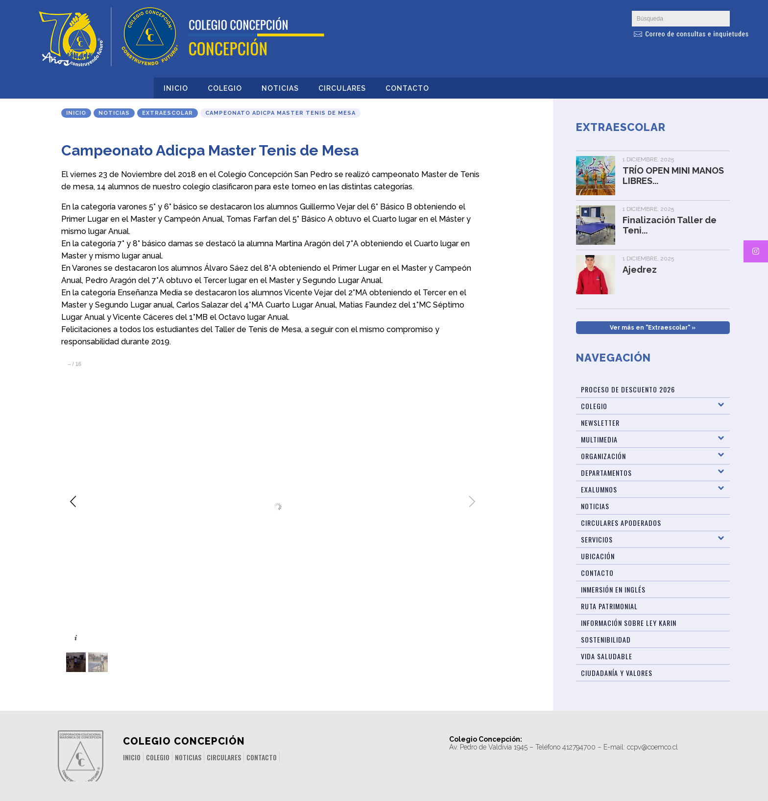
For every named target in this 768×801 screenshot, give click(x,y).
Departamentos (606, 472)
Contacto (407, 88)
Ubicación (598, 556)
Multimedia (599, 439)
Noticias (280, 88)
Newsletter (600, 422)
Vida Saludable (606, 656)
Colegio (225, 88)
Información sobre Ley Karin (628, 623)
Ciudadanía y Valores (616, 673)
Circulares (342, 88)
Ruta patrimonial (609, 606)
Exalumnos (599, 489)
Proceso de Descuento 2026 (628, 389)
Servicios (597, 539)
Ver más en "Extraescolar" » (653, 327)
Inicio (176, 88)
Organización (603, 456)
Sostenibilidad (606, 639)
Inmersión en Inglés (613, 589)
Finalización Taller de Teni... (670, 225)
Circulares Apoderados (621, 522)
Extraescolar (167, 113)
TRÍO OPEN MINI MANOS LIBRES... (673, 175)
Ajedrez (640, 269)
